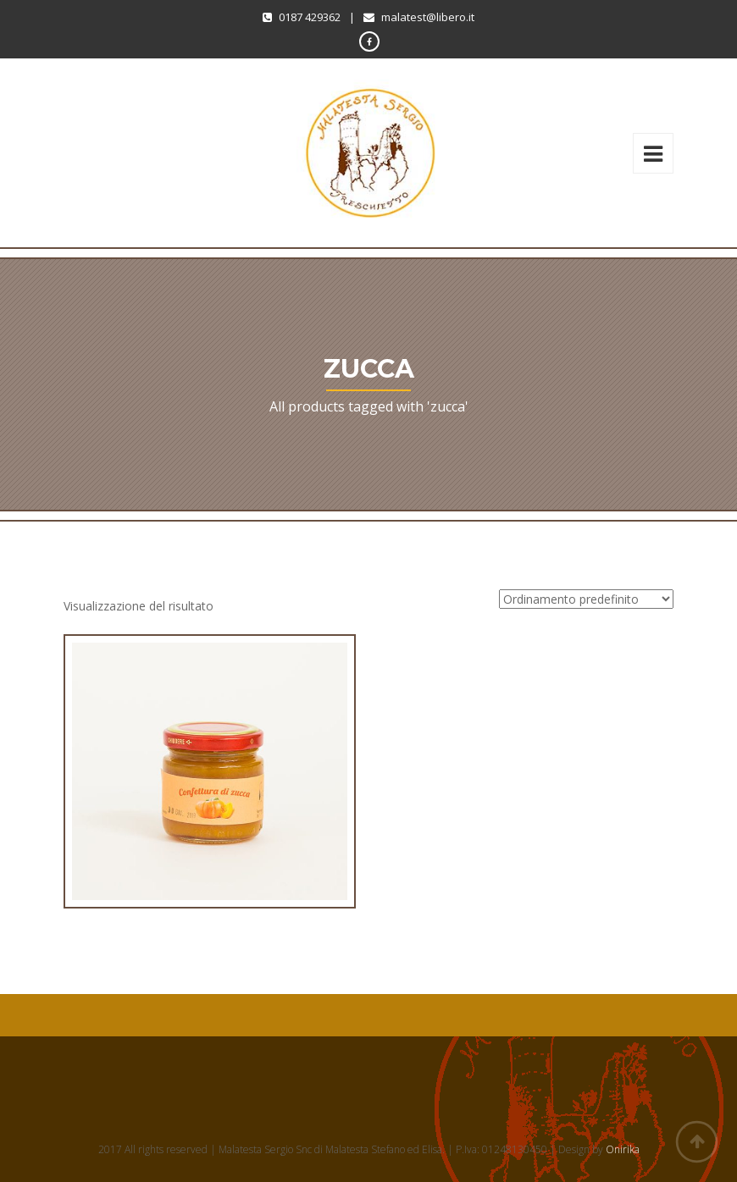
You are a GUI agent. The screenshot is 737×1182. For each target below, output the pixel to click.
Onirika (623, 1149)
